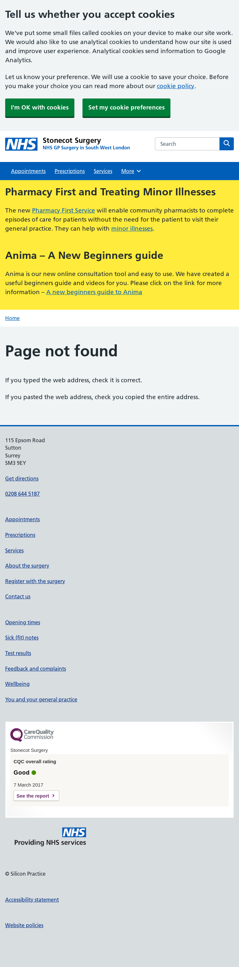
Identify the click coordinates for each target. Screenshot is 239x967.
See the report (32, 796)
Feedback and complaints (35, 668)
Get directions (21, 478)
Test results (18, 653)
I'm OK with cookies (40, 107)
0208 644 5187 (22, 493)
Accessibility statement (32, 899)
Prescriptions (70, 171)
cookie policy (175, 86)
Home (12, 318)
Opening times (22, 622)
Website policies (24, 925)
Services (103, 171)
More (131, 171)
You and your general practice (41, 699)
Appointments (28, 171)
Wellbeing (17, 684)
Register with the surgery (35, 581)
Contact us (17, 596)
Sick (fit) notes (21, 637)
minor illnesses (132, 228)
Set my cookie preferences (126, 107)
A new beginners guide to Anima (94, 292)
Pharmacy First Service (63, 210)
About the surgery (27, 565)
